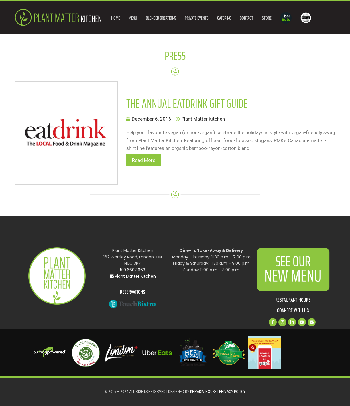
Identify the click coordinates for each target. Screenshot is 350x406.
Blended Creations (161, 18)
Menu (133, 18)
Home (115, 18)
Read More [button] (143, 160)
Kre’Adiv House (203, 392)
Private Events (197, 18)
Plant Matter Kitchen (133, 276)
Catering (224, 18)
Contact (246, 18)
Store (267, 18)
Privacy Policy (232, 392)
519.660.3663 (132, 270)
